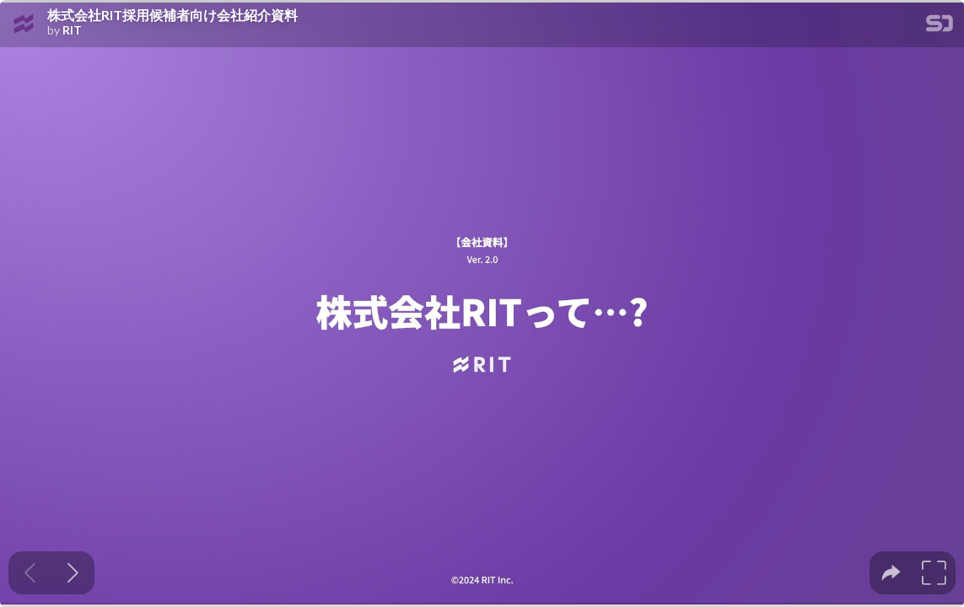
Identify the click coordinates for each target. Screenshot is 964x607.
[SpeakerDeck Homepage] (939, 27)
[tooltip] (891, 573)
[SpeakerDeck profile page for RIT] (23, 24)
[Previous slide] (30, 573)
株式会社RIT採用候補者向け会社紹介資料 (172, 15)
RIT (72, 30)
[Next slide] (73, 573)
